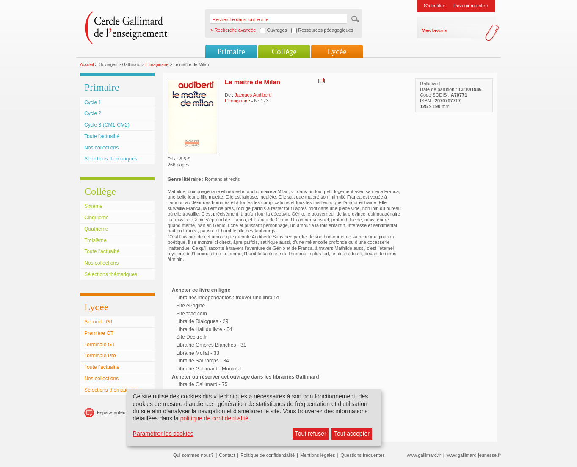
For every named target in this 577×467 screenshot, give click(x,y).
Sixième (93, 206)
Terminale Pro (100, 356)
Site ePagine (190, 306)
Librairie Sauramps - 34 (202, 361)
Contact (227, 455)
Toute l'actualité (101, 136)
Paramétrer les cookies (163, 433)
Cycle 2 (92, 113)
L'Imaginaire (156, 64)
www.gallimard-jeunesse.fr (474, 455)
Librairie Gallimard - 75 (201, 384)
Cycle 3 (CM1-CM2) (107, 125)
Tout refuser (310, 433)
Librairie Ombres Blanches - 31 (211, 345)
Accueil (87, 64)
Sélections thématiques (110, 159)
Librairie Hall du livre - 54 (204, 329)
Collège (283, 51)
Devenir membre (470, 5)
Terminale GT (99, 345)
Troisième (95, 240)
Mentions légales (317, 455)
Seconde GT (98, 322)
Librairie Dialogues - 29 (202, 321)
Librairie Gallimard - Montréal (209, 369)
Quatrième (96, 229)
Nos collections (101, 148)
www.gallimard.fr (424, 455)
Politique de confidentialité (267, 455)
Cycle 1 (92, 102)
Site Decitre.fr (191, 337)
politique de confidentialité (214, 418)
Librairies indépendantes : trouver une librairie (227, 298)
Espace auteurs (113, 412)
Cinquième (96, 218)
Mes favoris (434, 30)
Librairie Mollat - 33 (197, 353)
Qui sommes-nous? (193, 455)
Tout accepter (352, 433)
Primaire (231, 51)
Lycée (336, 51)
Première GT (98, 333)
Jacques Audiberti (253, 94)
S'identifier (434, 5)
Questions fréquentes (362, 455)
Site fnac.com (191, 314)
